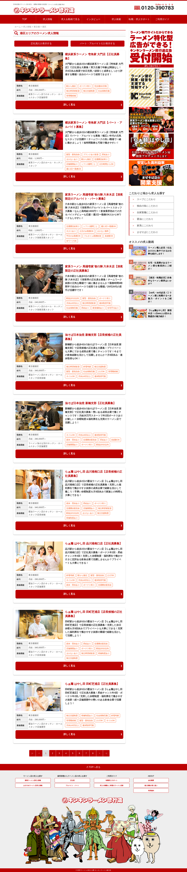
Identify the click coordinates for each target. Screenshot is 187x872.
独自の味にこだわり (147, 206)
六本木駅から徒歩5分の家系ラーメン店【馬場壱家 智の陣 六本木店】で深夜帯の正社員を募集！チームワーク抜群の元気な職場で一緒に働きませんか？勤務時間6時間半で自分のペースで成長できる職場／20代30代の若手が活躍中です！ (94, 283)
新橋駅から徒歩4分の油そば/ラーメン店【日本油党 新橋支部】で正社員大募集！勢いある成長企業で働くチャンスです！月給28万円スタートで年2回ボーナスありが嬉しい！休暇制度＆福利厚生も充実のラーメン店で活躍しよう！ (94, 415)
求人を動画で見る (70, 19)
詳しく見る (69, 104)
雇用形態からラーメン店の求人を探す (72, 776)
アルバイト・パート (72, 785)
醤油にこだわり (145, 219)
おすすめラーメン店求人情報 (32, 785)
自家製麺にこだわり (147, 212)
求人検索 (116, 19)
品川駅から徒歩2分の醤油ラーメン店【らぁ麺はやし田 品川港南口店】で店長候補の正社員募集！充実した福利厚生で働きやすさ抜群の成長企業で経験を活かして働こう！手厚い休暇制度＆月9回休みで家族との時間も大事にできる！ (93, 488)
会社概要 (151, 780)
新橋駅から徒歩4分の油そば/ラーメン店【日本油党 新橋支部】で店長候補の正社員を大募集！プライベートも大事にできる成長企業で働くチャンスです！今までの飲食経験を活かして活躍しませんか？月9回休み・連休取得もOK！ (93, 351)
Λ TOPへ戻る (94, 767)
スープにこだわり (146, 199)
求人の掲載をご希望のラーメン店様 (111, 785)
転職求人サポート (111, 780)
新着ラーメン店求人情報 (33, 780)
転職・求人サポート (139, 19)
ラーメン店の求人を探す (33, 776)
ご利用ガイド (162, 19)
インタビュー (93, 19)
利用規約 (151, 790)
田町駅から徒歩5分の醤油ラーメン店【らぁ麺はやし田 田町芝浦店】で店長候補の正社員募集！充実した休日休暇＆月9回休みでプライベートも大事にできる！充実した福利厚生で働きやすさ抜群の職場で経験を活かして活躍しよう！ (93, 628)
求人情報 (47, 19)
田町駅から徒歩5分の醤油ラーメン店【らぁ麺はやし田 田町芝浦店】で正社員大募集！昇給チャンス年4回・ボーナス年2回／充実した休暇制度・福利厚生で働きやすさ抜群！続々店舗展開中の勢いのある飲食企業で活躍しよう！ (93, 696)
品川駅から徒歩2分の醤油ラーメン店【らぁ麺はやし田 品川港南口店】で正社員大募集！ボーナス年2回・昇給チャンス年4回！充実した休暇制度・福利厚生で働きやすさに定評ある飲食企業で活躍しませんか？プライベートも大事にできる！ (93, 556)
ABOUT (151, 776)
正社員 (72, 780)
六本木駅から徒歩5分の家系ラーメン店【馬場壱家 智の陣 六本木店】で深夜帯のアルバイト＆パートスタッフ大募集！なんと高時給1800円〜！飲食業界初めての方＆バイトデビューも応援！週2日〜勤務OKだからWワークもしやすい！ (94, 211)
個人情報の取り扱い (151, 785)
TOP (24, 19)
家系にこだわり (145, 225)
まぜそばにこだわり (147, 232)
